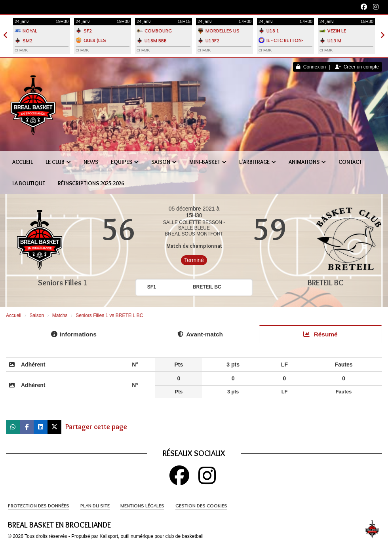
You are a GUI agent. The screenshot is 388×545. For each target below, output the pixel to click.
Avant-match (200, 334)
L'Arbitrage (257, 161)
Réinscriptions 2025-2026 (91, 183)
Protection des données (38, 505)
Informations (74, 334)
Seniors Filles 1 (62, 282)
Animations (307, 161)
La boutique (28, 183)
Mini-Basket (207, 161)
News (91, 161)
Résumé (320, 334)
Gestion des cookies (201, 505)
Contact (350, 161)
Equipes (125, 161)
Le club (58, 161)
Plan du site (95, 505)
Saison (164, 161)
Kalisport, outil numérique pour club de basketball (151, 536)
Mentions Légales (142, 505)
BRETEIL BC (325, 282)
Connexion (311, 67)
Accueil (22, 161)
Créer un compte (357, 67)
